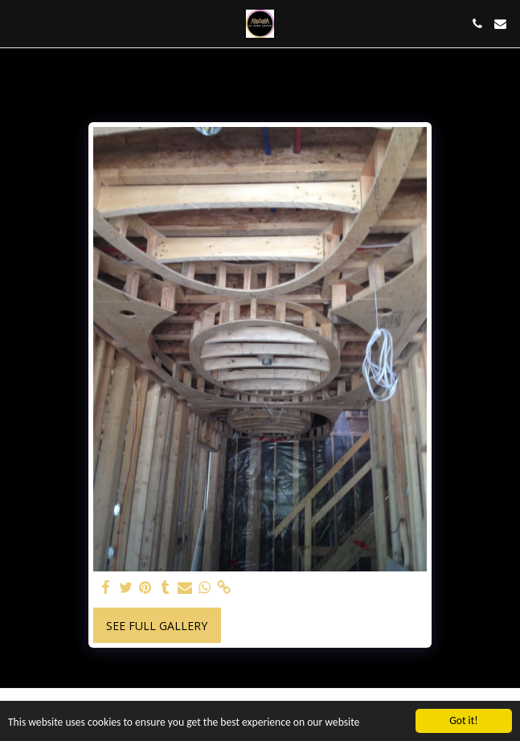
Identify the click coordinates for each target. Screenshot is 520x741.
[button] (17, 22)
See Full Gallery (156, 625)
